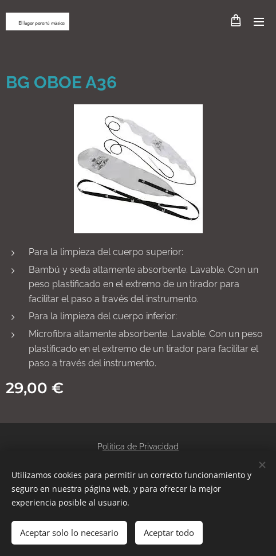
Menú (259, 21)
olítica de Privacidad (140, 446)
